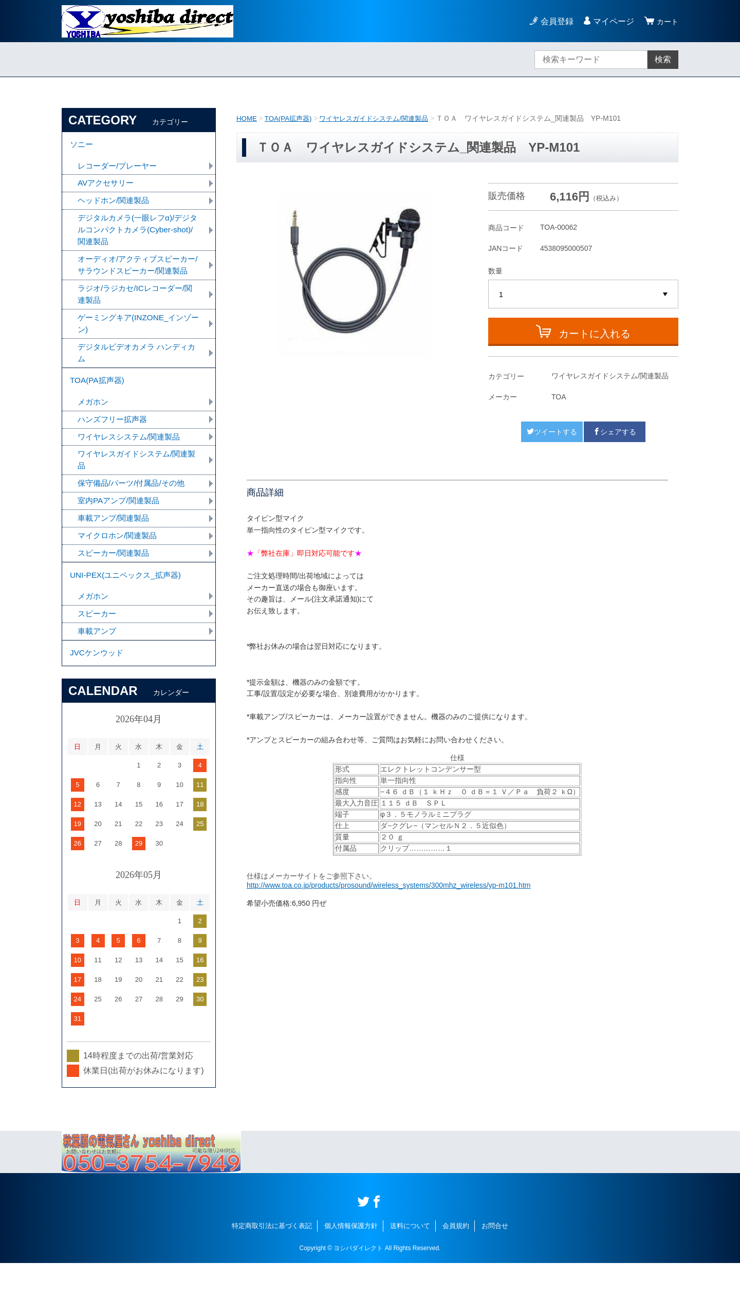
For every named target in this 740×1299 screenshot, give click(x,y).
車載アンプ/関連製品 (116, 546)
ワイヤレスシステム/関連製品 (132, 462)
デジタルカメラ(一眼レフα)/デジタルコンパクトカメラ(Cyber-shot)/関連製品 (137, 234)
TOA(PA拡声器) (291, 118)
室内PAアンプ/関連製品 (121, 528)
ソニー (82, 145)
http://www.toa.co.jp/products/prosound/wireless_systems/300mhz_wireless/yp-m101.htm (388, 885)
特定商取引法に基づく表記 (272, 1262)
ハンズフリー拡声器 (115, 444)
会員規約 (455, 1262)
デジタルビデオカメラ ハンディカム (136, 374)
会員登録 (554, 21)
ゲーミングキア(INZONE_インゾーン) (138, 344)
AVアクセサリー (107, 186)
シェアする (614, 432)
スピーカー (98, 646)
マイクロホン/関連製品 (120, 564)
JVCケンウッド (98, 687)
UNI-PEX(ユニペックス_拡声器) (128, 605)
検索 (663, 59)
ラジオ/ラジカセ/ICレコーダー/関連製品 (138, 313)
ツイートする (552, 432)
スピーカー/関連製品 (116, 582)
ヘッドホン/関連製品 (116, 204)
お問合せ (495, 1262)
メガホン (94, 426)
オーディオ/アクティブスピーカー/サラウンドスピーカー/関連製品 (137, 277)
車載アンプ (98, 664)
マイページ (610, 21)
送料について (410, 1262)
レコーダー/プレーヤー (120, 168)
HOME (247, 118)
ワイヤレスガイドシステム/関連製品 (381, 118)
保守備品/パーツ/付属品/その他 (134, 510)
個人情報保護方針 (351, 1262)
